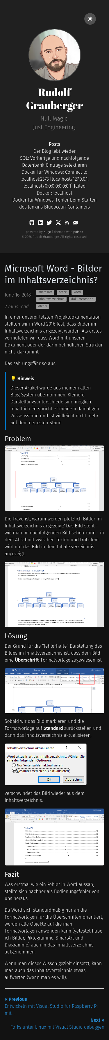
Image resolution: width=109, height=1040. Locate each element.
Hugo (47, 232)
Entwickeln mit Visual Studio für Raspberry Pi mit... (51, 1006)
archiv (42, 306)
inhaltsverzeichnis (51, 299)
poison (78, 232)
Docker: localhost (54, 193)
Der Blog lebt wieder (54, 151)
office (63, 292)
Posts (54, 144)
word (77, 292)
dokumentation (82, 299)
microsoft (45, 292)
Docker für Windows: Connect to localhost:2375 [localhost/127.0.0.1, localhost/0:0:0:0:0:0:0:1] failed (54, 179)
